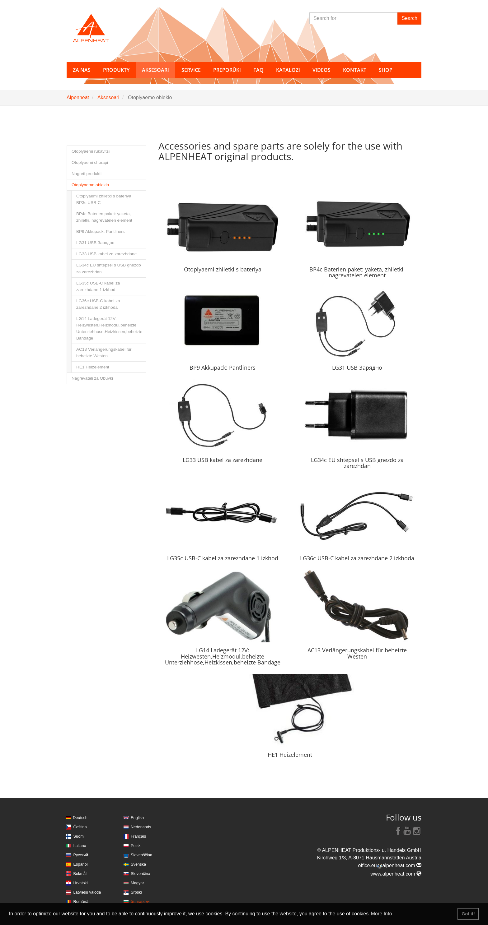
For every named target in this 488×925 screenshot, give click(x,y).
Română (80, 901)
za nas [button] (82, 70)
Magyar (137, 883)
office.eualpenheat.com (389, 865)
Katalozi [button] (288, 70)
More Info (381, 913)
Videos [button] (321, 70)
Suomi (78, 836)
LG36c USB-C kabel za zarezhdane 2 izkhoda (98, 304)
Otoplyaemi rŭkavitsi (91, 151)
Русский (80, 855)
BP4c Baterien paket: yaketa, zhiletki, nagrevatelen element (104, 217)
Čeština (80, 827)
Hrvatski (80, 883)
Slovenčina (140, 873)
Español (80, 864)
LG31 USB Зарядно (95, 242)
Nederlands (141, 827)
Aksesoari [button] (155, 70)
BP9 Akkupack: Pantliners (100, 231)
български (140, 901)
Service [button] (191, 70)
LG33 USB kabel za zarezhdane (106, 254)
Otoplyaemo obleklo (90, 185)
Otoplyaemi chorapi (90, 162)
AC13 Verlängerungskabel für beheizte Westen (104, 352)
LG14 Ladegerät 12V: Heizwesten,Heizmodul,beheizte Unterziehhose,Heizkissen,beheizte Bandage (109, 328)
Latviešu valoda (87, 892)
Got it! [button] (468, 913)
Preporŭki (227, 70)
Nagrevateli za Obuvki (92, 378)
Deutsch (80, 817)
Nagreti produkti (86, 173)
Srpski (136, 892)
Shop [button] (385, 70)
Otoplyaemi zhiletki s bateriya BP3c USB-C (103, 199)
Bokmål (80, 873)
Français (138, 836)
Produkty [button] (116, 70)
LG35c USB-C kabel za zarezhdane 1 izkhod (98, 286)
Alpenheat (78, 97)
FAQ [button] (258, 70)
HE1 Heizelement (92, 367)
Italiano (79, 845)
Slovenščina (141, 855)
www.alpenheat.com (395, 873)
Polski (136, 845)
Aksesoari (108, 97)
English (137, 817)
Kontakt (354, 70)
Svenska (138, 864)
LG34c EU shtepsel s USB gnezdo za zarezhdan (108, 268)
